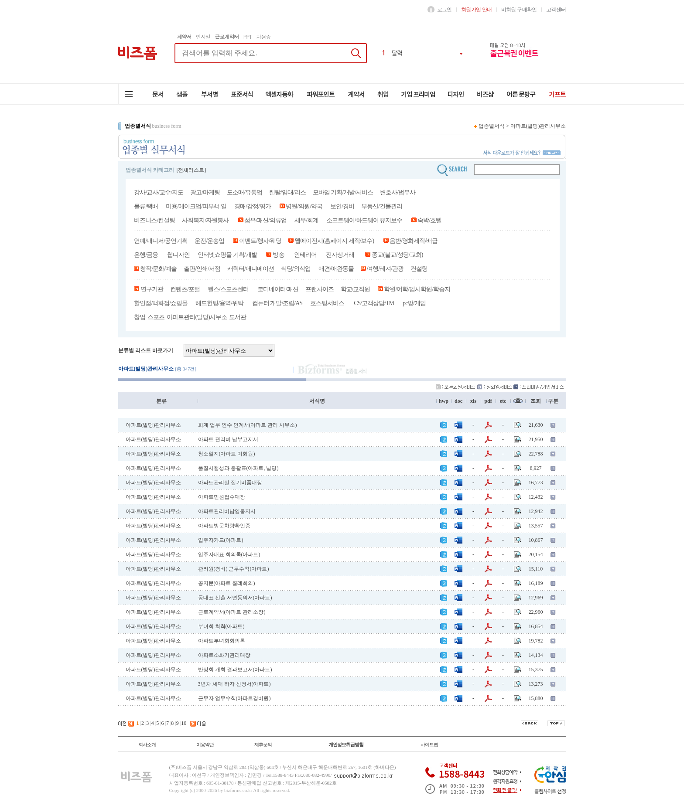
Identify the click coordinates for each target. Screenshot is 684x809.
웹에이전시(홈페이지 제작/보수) (334, 241)
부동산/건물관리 (381, 206)
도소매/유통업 (244, 192)
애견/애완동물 (336, 268)
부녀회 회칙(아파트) (221, 626)
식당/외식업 (296, 268)
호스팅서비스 (327, 303)
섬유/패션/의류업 (265, 220)
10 (183, 723)
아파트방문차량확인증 (224, 526)
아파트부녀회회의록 (221, 641)
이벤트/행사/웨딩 (260, 241)
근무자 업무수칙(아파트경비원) (234, 698)
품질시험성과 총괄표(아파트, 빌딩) (238, 468)
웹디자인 (178, 255)
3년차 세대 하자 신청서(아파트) (234, 684)
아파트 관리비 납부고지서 (228, 439)
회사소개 (147, 744)
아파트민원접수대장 (221, 497)
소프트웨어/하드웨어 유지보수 (364, 220)
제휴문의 (263, 744)
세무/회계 (306, 220)
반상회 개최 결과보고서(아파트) (235, 669)
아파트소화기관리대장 (224, 655)
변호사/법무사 (397, 192)
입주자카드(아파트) (220, 540)
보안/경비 (342, 206)
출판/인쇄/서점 (202, 268)
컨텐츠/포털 (185, 289)
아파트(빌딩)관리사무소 (538, 126)
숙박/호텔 (429, 220)
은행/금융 (146, 255)
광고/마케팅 (205, 192)
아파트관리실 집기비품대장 (230, 482)
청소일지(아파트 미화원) (226, 454)
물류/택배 (146, 206)
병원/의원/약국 (304, 206)
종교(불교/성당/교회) (397, 255)
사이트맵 (429, 744)
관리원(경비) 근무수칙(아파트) (233, 569)
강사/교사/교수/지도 (158, 192)
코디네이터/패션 (277, 289)
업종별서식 (492, 126)
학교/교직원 (355, 289)
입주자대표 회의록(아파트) (229, 554)
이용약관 (205, 744)
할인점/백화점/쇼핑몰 (161, 303)
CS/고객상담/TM (374, 303)
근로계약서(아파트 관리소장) (232, 612)
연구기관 (151, 289)
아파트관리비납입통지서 (227, 511)
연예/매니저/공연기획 (161, 241)
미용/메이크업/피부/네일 (196, 206)
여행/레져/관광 (385, 268)
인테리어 (305, 255)
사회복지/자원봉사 (205, 220)
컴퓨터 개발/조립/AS (277, 303)
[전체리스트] (191, 170)
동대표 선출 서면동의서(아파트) (235, 598)
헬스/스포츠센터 (228, 289)
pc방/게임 (415, 303)
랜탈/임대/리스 (287, 192)
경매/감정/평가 (252, 206)
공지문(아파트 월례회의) (226, 583)
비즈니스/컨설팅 (154, 220)
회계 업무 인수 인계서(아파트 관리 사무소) (247, 425)
